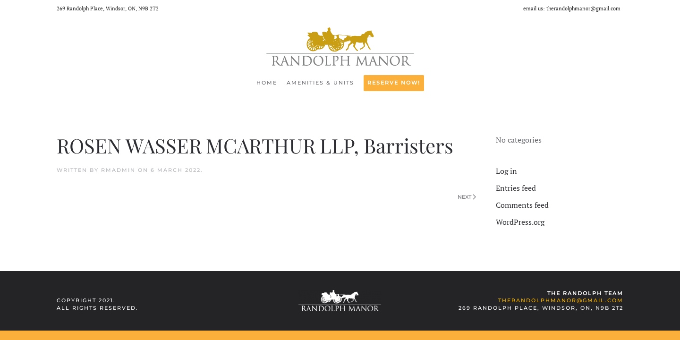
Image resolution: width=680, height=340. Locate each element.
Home (266, 82)
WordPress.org (520, 222)
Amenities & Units (320, 82)
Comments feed (522, 205)
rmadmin (118, 170)
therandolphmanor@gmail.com (583, 8)
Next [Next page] (467, 197)
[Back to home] (340, 46)
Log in (506, 171)
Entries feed (516, 188)
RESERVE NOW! (393, 82)
